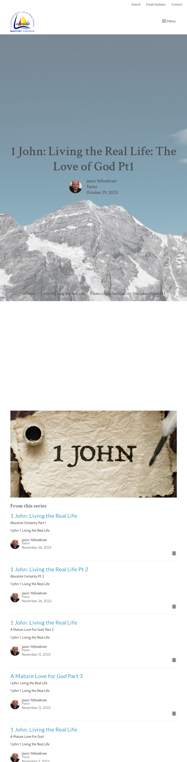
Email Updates (156, 4)
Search (136, 4)
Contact (177, 4)
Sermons (28, 293)
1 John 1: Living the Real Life (62, 293)
